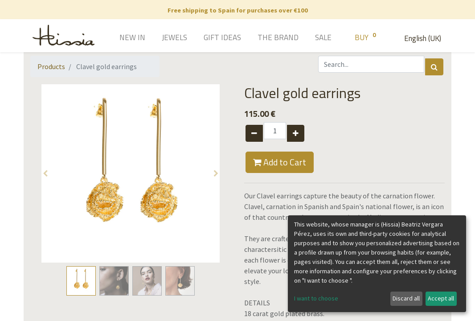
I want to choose (316, 298)
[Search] (434, 66)
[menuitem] (119, 38)
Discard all (406, 298)
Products (51, 66)
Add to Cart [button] (279, 162)
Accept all (441, 298)
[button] (45, 173)
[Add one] (295, 133)
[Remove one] (254, 133)
